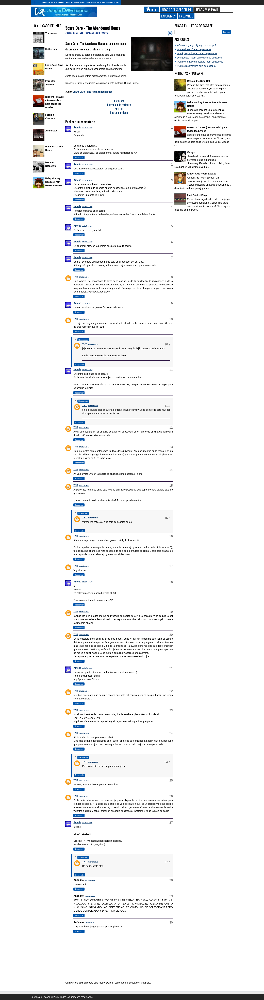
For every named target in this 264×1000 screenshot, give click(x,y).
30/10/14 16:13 (93, 862)
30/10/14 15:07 (87, 258)
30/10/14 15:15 (84, 427)
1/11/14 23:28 (89, 922)
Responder (79, 157)
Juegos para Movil (206, 9)
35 (170, 33)
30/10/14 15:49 (84, 780)
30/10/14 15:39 (84, 635)
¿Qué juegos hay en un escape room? (197, 53)
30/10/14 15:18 (93, 406)
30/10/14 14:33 (87, 180)
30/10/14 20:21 (90, 880)
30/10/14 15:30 (87, 582)
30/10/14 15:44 (84, 733)
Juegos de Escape (74, 33)
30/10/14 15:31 (84, 612)
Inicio (35, 2)
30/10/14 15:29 (93, 518)
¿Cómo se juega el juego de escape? (196, 45)
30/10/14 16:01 (87, 822)
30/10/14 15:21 (84, 447)
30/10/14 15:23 (84, 470)
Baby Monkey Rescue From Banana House (53, 182)
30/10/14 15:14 (93, 344)
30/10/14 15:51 (84, 796)
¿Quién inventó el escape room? (194, 49)
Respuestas (83, 340)
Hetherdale (51, 49)
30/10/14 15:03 (87, 242)
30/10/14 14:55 (87, 226)
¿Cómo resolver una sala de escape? (196, 66)
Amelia (77, 127)
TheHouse (51, 33)
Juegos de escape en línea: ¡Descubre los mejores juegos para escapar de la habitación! (80, 2)
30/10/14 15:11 (87, 303)
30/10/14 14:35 (87, 207)
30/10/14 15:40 (87, 668)
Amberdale (51, 130)
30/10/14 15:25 (84, 485)
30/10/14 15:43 (84, 710)
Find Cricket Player (197, 195)
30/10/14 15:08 (84, 277)
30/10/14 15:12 (84, 319)
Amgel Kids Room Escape (201, 173)
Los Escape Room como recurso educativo (199, 57)
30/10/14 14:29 (87, 164)
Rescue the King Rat (198, 81)
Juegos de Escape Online (176, 9)
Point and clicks (93, 33)
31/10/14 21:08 (90, 896)
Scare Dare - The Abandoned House (92, 28)
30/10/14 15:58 (93, 762)
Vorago (191, 152)
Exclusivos (168, 16)
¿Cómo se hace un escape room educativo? (200, 61)
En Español (186, 16)
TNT (75, 276)
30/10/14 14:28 (87, 127)
